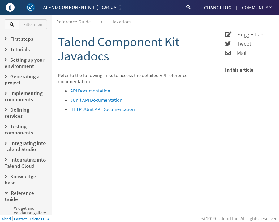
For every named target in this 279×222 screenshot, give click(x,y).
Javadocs (121, 21)
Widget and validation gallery (30, 210)
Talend (5, 218)
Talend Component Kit (68, 7)
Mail (236, 53)
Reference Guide (73, 21)
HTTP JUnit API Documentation (102, 109)
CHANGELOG (217, 7)
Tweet (238, 44)
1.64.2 (109, 7)
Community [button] (257, 7)
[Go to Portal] (10, 7)
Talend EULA (39, 218)
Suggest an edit (248, 34)
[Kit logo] (30, 7)
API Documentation (90, 91)
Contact (20, 218)
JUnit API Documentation (96, 100)
